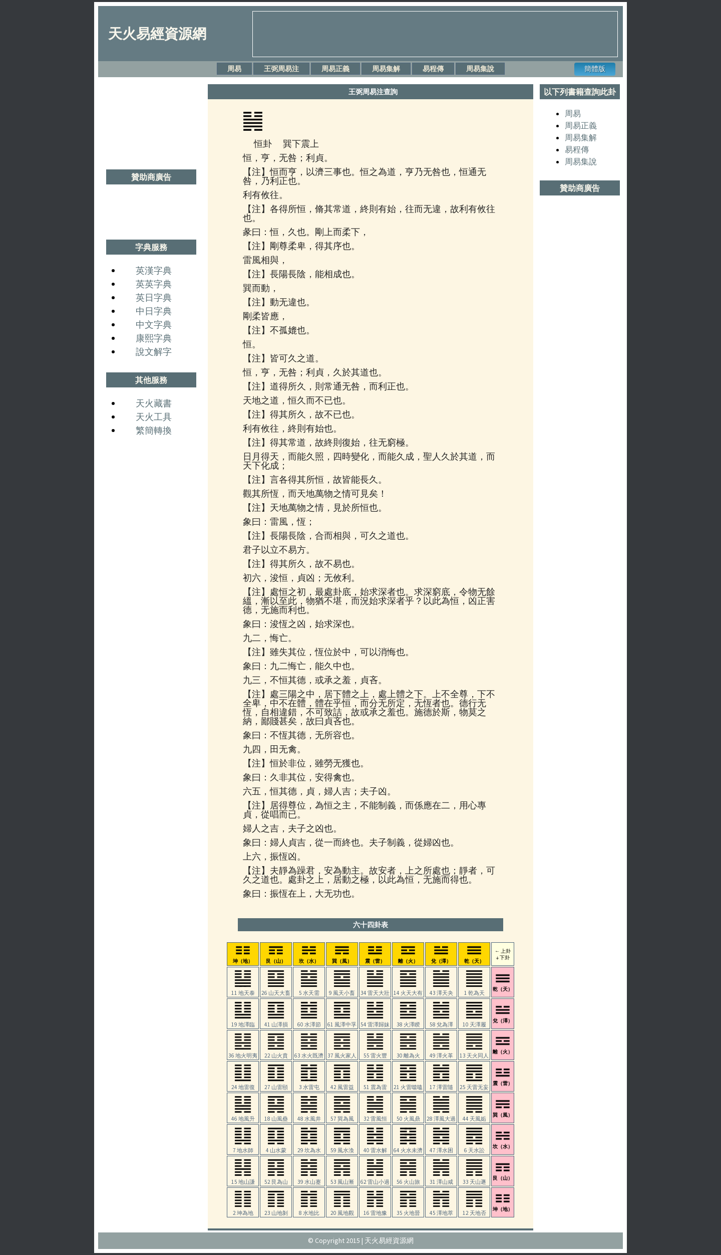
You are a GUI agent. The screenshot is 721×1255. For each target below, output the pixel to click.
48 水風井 (309, 1115)
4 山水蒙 (276, 1147)
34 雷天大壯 (375, 989)
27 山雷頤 (276, 1084)
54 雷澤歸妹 (375, 1021)
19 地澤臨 (243, 1021)
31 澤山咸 (441, 1178)
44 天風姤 (474, 1115)
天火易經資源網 (157, 34)
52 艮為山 (276, 1178)
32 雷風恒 (375, 1115)
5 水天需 (309, 989)
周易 (234, 68)
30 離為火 (408, 1052)
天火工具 (154, 417)
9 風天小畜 (342, 989)
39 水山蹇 (309, 1178)
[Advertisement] (435, 34)
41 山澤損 (276, 1021)
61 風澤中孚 (341, 1021)
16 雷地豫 (375, 1209)
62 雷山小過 (375, 1178)
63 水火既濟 (308, 1052)
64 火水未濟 (408, 1147)
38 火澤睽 (408, 1021)
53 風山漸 (342, 1178)
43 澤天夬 (441, 989)
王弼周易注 (281, 68)
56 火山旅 (408, 1178)
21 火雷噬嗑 (408, 1084)
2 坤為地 (243, 1209)
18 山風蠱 (276, 1115)
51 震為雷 (375, 1084)
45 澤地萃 (441, 1209)
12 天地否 (474, 1209)
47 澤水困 (441, 1147)
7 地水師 (243, 1147)
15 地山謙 (243, 1178)
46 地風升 (243, 1115)
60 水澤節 (309, 1021)
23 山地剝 (276, 1209)
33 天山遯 (474, 1178)
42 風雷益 (342, 1084)
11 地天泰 (243, 989)
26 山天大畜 (275, 989)
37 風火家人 (341, 1052)
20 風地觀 (342, 1209)
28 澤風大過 (441, 1115)
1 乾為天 (474, 989)
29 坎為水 (309, 1147)
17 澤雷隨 (441, 1084)
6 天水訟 (474, 1147)
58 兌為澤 (441, 1021)
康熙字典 (154, 338)
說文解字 (154, 351)
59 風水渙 (342, 1147)
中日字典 (154, 311)
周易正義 (335, 68)
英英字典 (154, 284)
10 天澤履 (474, 1021)
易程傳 (433, 68)
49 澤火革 (441, 1052)
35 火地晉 (408, 1209)
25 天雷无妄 (474, 1084)
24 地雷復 (243, 1084)
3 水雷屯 (309, 1084)
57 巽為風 (342, 1115)
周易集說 (480, 68)
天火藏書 (154, 403)
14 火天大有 (408, 989)
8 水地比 (309, 1209)
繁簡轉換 (154, 430)
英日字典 (154, 297)
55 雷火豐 (375, 1052)
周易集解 (386, 68)
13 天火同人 (474, 1052)
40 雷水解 (375, 1147)
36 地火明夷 (242, 1052)
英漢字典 (154, 270)
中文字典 (154, 324)
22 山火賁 (276, 1052)
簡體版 (594, 69)
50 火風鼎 (408, 1115)
